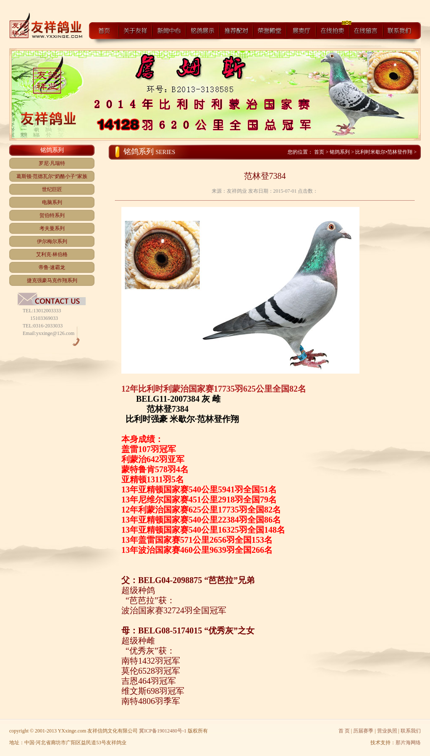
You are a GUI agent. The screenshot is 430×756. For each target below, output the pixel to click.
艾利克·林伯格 (52, 254)
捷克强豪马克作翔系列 (52, 280)
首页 (319, 152)
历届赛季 (363, 731)
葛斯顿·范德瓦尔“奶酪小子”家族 (52, 176)
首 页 (344, 731)
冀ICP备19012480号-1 (162, 731)
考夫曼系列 (52, 228)
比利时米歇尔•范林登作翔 (383, 152)
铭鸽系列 (340, 152)
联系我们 (411, 731)
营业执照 (387, 731)
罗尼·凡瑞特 (52, 163)
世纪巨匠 (52, 189)
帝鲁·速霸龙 (52, 267)
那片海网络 (408, 743)
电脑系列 (52, 202)
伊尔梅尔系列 (52, 241)
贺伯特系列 (52, 215)
